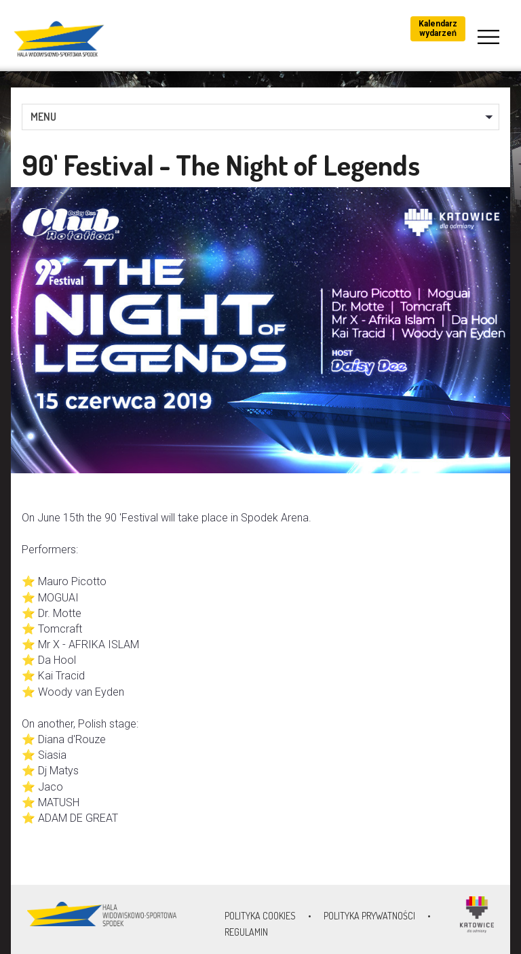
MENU (43, 116)
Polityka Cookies (260, 915)
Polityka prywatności (369, 915)
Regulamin (246, 932)
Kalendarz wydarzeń (438, 28)
